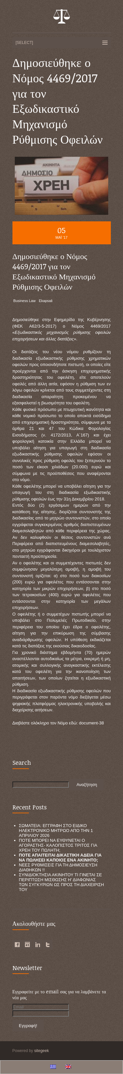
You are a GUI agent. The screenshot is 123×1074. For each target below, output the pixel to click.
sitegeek (41, 1050)
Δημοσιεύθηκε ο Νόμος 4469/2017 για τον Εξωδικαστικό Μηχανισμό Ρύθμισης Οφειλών (54, 271)
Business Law (24, 301)
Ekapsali (45, 301)
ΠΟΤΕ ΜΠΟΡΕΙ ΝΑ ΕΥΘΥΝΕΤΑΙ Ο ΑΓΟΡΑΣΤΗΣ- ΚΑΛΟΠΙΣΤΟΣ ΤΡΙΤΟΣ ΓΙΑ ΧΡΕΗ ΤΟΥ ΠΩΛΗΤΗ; (58, 845)
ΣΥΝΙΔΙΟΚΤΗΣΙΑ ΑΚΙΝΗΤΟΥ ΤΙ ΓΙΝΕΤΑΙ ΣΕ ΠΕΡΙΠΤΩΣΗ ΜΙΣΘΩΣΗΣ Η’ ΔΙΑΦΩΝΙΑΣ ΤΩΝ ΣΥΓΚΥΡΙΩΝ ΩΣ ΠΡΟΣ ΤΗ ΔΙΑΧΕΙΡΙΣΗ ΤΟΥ (61, 882)
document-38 (91, 722)
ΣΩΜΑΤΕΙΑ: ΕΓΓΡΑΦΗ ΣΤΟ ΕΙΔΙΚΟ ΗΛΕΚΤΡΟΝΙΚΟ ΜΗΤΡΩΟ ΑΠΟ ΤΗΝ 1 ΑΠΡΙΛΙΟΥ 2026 (56, 830)
